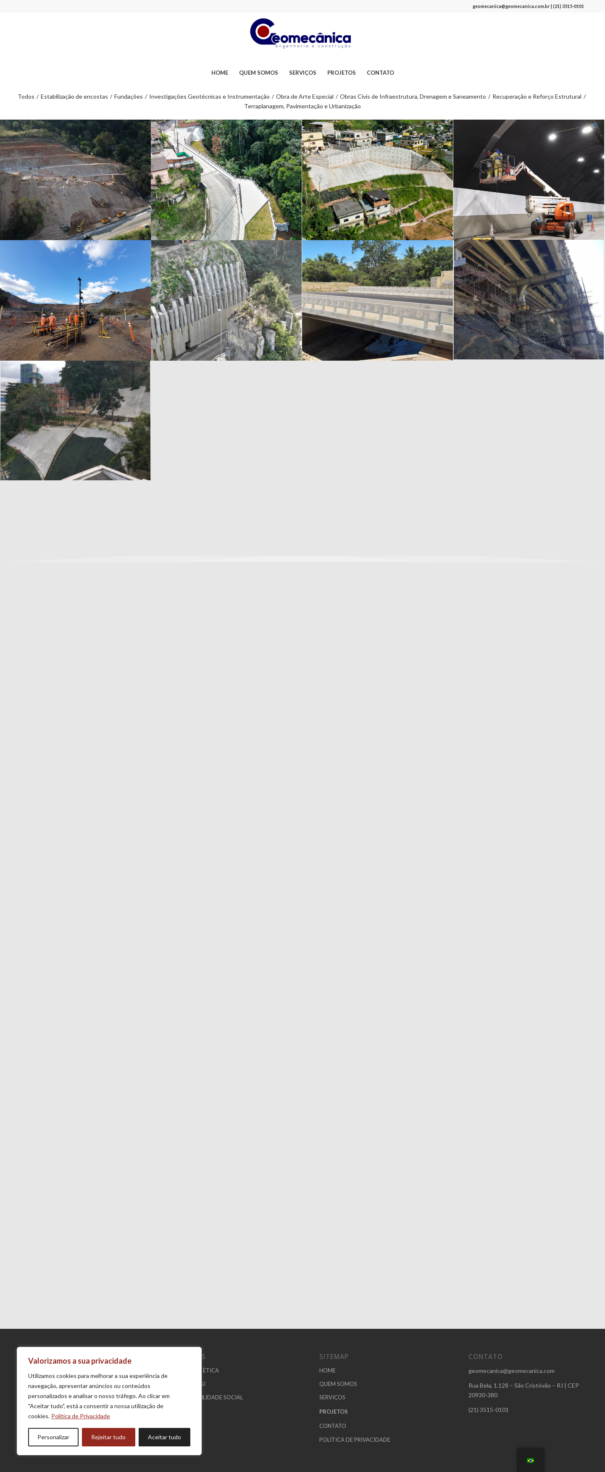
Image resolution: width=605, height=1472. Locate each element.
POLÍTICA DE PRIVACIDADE (354, 1439)
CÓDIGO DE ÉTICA (194, 1370)
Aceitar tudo (164, 1437)
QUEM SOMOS (338, 1383)
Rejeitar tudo (108, 1437)
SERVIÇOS (332, 1397)
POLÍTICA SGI (187, 1383)
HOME (327, 1370)
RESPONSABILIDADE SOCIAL (206, 1397)
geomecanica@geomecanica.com (511, 1370)
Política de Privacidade (80, 1416)
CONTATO (332, 1425)
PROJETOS (333, 1411)
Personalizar (53, 1437)
